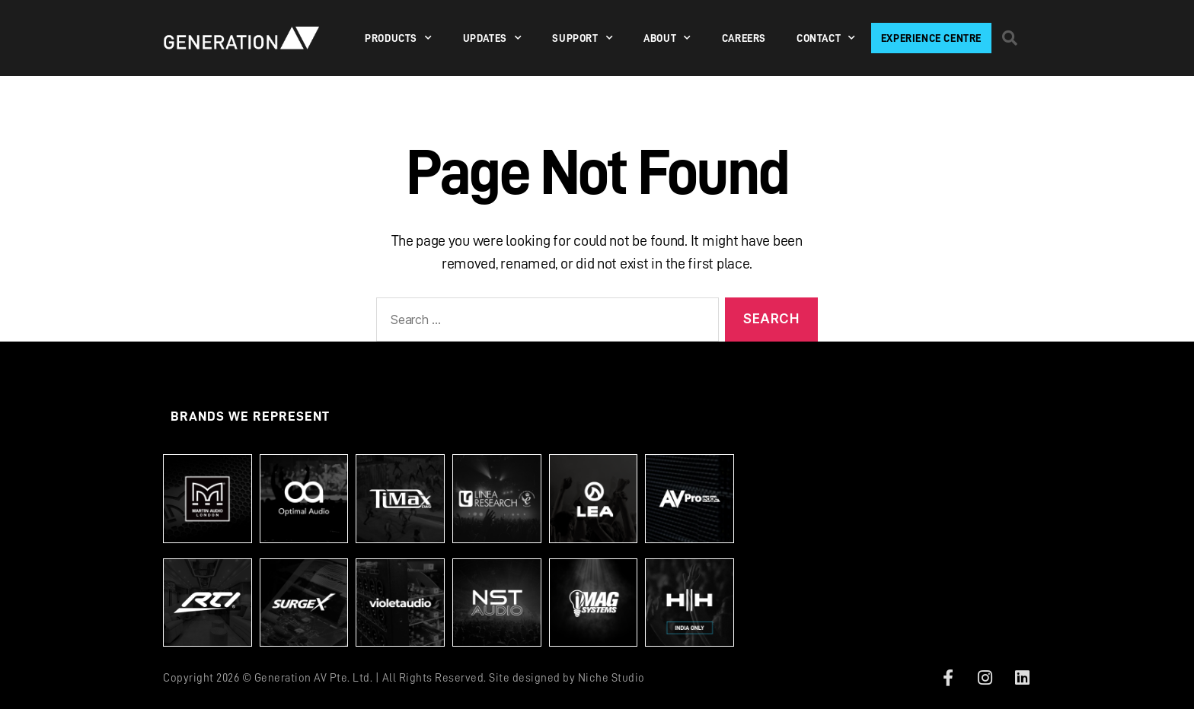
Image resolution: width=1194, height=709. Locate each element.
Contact (826, 38)
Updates (492, 38)
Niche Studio (611, 678)
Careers (744, 38)
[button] (1009, 38)
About (667, 38)
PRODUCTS (398, 38)
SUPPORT (582, 38)
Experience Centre (931, 38)
